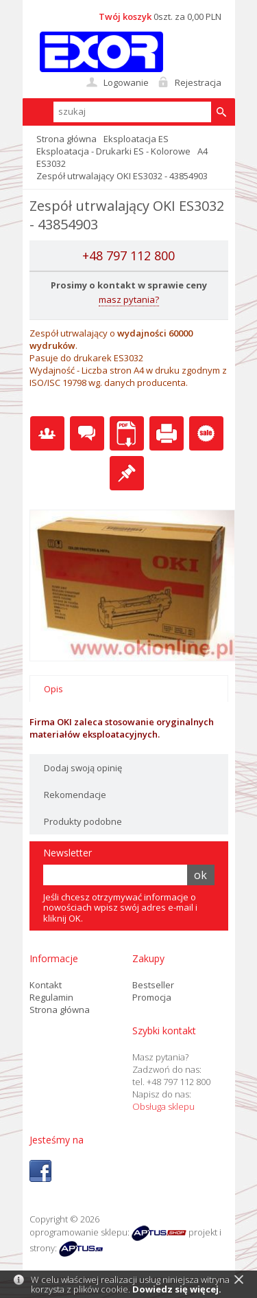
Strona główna (66, 139)
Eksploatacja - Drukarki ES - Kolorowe (113, 151)
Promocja (151, 997)
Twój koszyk (125, 16)
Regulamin (51, 997)
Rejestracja (198, 82)
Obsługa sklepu (163, 1106)
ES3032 (51, 163)
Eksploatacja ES (136, 139)
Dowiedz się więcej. (176, 1289)
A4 (202, 151)
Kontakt (45, 985)
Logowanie (126, 82)
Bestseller (153, 985)
